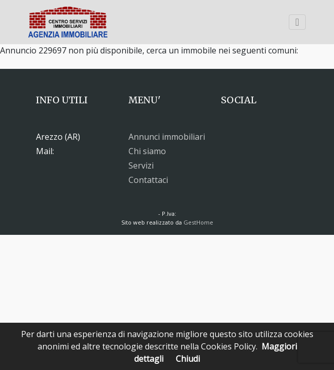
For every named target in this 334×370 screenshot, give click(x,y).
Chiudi (188, 358)
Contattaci (148, 180)
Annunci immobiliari (166, 136)
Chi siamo (147, 151)
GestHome (198, 222)
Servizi (141, 165)
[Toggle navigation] (297, 22)
